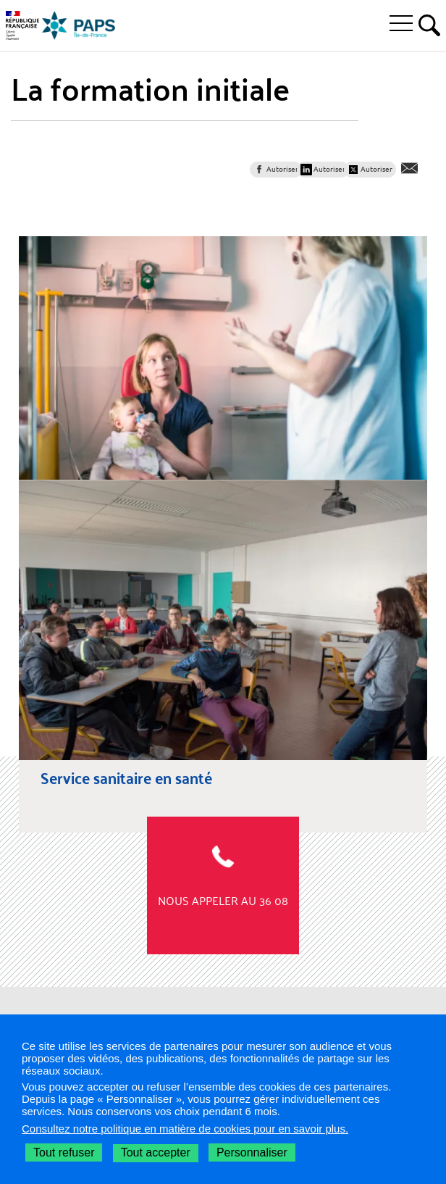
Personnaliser (251, 1152)
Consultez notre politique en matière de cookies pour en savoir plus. (185, 1128)
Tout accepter (155, 1152)
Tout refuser (63, 1152)
